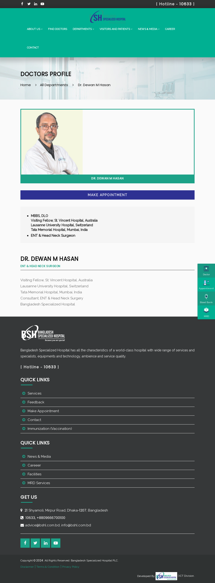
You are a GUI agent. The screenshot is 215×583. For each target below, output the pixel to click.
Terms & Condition (47, 566)
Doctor (206, 271)
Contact (33, 47)
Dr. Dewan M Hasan (94, 84)
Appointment (206, 285)
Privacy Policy (70, 566)
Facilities (34, 474)
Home (25, 84)
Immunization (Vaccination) (50, 429)
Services (34, 393)
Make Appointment (107, 195)
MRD (206, 312)
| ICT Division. (175, 575)
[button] (34, 29)
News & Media (39, 456)
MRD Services (39, 483)
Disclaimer (27, 566)
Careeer (34, 465)
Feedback (36, 402)
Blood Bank (206, 299)
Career (170, 29)
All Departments (54, 84)
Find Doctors (57, 29)
